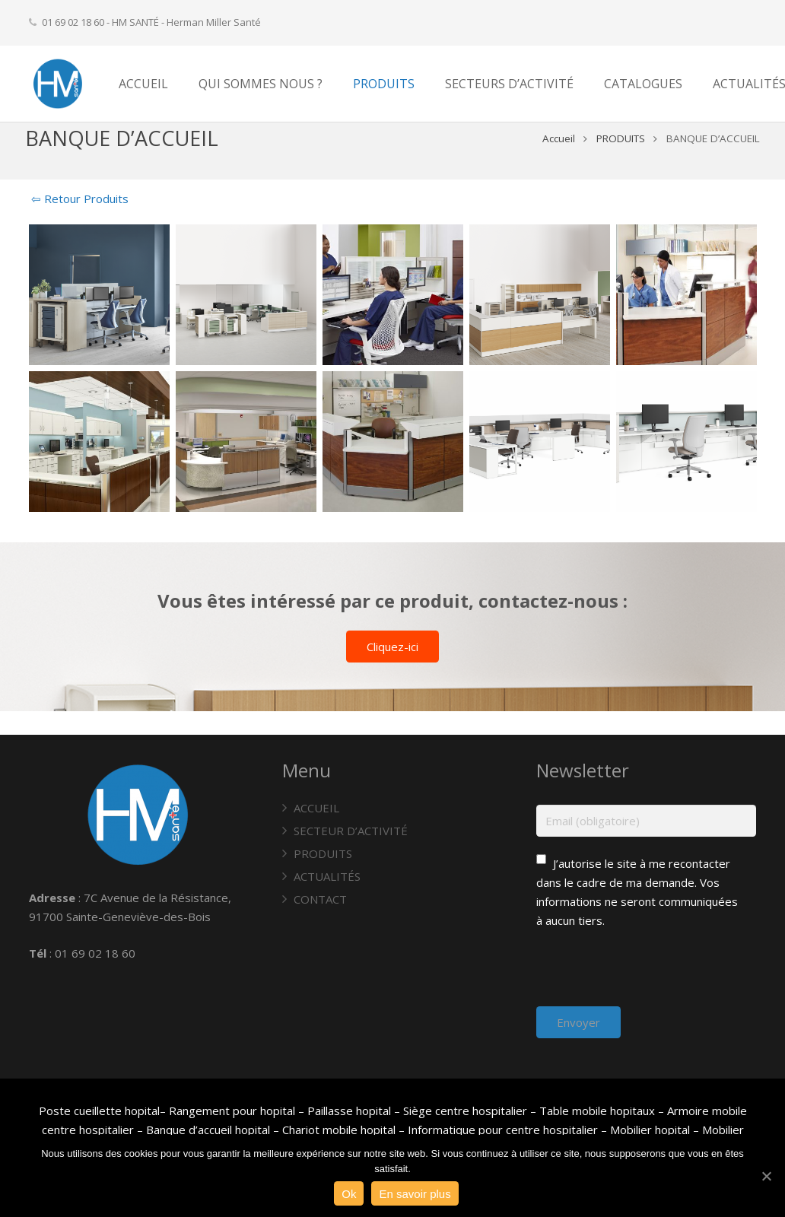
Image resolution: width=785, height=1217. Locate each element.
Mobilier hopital (651, 1129)
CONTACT (320, 899)
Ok (349, 1193)
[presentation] (652, 976)
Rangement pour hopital (232, 1110)
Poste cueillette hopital (99, 1110)
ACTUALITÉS (327, 876)
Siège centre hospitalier (465, 1110)
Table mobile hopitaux (597, 1110)
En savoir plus (414, 1193)
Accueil (555, 162)
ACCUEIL (316, 807)
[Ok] (766, 1176)
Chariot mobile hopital (339, 1129)
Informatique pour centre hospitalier (503, 1129)
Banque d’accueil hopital (208, 1129)
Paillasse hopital (349, 1110)
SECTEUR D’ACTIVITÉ (351, 830)
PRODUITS (617, 162)
